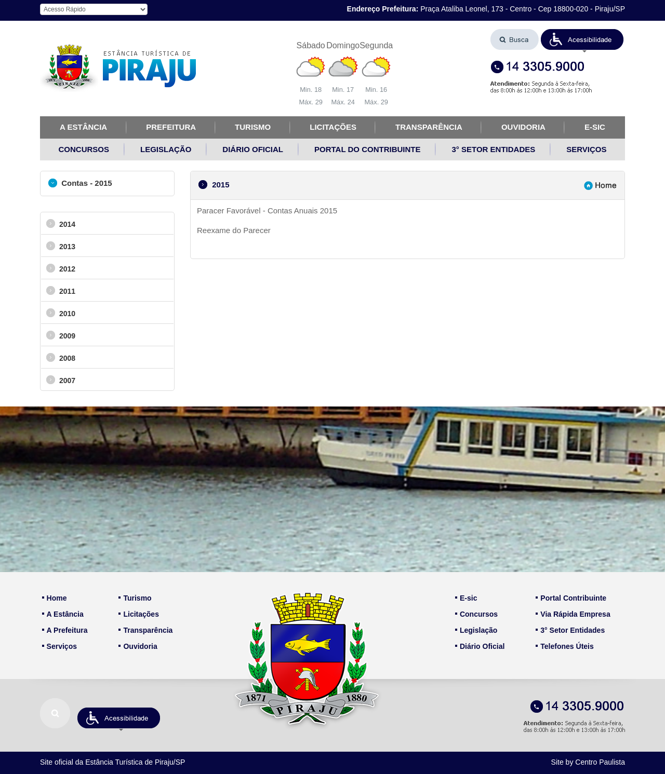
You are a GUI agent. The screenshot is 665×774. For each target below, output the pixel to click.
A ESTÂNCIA (83, 127)
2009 (60, 335)
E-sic (466, 598)
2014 (60, 223)
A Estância (63, 614)
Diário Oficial (479, 646)
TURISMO (253, 127)
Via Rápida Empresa (573, 614)
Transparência (145, 630)
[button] (582, 39)
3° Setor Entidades (570, 630)
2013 (60, 245)
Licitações (138, 614)
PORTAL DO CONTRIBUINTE (367, 149)
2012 (60, 268)
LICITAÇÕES (333, 127)
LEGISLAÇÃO (165, 149)
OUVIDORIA (523, 127)
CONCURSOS (84, 149)
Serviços (59, 646)
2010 (60, 312)
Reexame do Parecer (234, 230)
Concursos (476, 614)
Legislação (476, 630)
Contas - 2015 (80, 183)
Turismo (134, 598)
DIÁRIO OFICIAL (252, 149)
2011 (60, 290)
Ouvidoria (137, 646)
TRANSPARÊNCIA (428, 127)
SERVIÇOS (586, 149)
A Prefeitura (65, 630)
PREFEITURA (171, 127)
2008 (60, 357)
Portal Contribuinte (571, 598)
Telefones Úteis (564, 646)
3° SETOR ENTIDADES (493, 149)
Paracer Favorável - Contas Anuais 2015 (267, 210)
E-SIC (594, 127)
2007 (60, 379)
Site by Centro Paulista (588, 762)
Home (54, 598)
